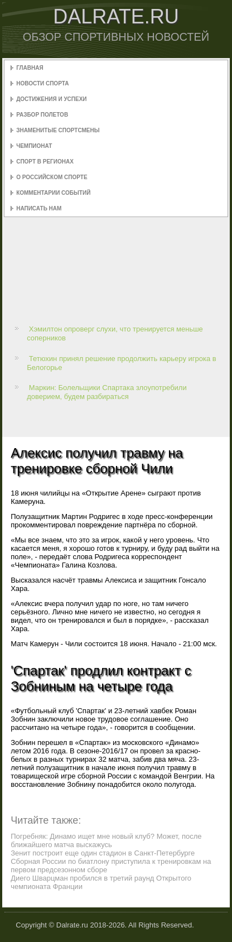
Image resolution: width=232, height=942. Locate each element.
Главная (30, 68)
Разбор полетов (42, 115)
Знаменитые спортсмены (57, 130)
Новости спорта (42, 83)
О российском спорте (51, 177)
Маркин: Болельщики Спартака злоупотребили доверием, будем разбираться (107, 392)
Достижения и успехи (51, 99)
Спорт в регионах (45, 161)
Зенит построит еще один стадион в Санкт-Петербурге (103, 853)
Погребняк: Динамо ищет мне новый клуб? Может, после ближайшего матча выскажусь (106, 840)
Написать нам (38, 208)
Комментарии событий (53, 193)
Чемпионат (34, 146)
